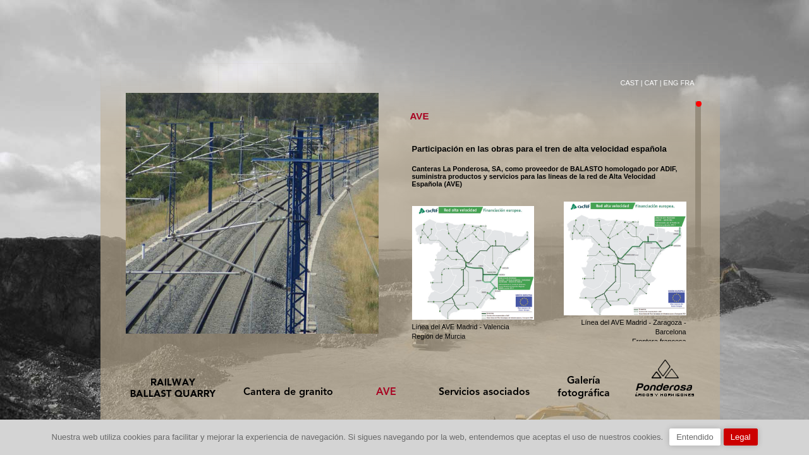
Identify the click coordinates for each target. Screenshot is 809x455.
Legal (741, 437)
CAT (651, 83)
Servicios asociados (484, 392)
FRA (688, 83)
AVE (386, 392)
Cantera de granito (288, 392)
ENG (671, 83)
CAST (629, 83)
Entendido (695, 437)
